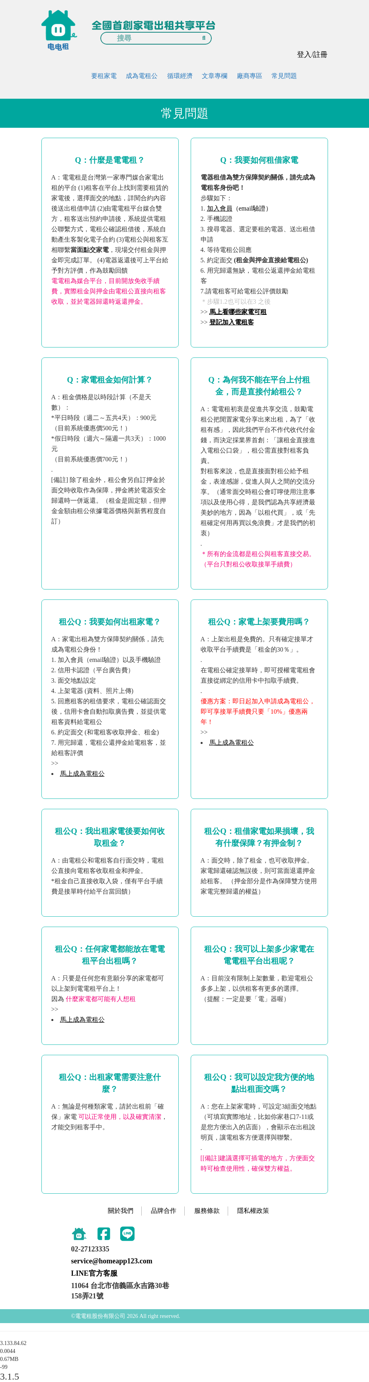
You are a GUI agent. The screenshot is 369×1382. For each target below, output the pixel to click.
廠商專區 (249, 75)
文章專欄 (214, 75)
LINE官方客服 (94, 1273)
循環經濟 (180, 75)
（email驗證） (239, 208)
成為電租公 (142, 75)
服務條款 (207, 1210)
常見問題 (284, 75)
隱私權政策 (253, 1210)
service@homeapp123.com (111, 1261)
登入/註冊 (312, 55)
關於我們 (120, 1210)
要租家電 (104, 75)
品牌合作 (163, 1210)
